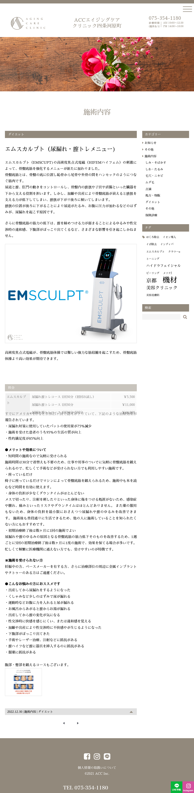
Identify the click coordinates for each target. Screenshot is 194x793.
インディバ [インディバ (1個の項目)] (169, 248)
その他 (151, 153)
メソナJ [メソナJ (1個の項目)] (170, 277)
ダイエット (45, 713)
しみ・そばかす (158, 166)
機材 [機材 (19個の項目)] (172, 284)
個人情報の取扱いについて (97, 767)
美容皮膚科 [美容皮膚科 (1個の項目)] (155, 299)
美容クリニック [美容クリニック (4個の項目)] (164, 291)
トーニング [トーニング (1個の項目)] (155, 262)
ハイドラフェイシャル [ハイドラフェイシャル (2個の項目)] (166, 269)
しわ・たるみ (157, 173)
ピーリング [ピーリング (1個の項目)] (155, 277)
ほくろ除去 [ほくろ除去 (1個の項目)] (155, 241)
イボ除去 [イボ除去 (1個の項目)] (154, 248)
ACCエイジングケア (97, 23)
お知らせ (153, 146)
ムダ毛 (152, 186)
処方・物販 (155, 199)
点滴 (151, 192)
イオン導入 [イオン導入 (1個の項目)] (172, 241)
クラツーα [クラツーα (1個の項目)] (177, 255)
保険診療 (154, 219)
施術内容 (30, 713)
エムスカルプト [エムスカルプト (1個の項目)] (158, 255)
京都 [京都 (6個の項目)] (154, 284)
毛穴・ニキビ (157, 179)
